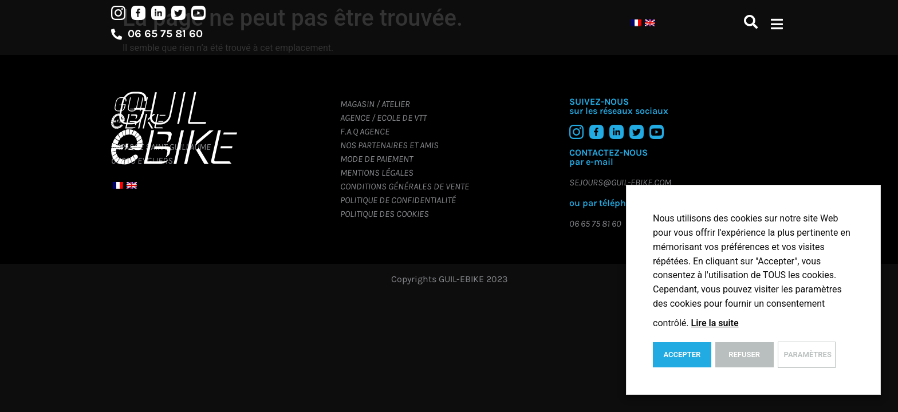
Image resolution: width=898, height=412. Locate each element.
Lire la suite (715, 323)
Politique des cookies (384, 213)
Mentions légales (376, 172)
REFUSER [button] (744, 354)
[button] (777, 24)
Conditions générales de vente (404, 186)
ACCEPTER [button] (681, 354)
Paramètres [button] (808, 354)
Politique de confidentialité (398, 200)
